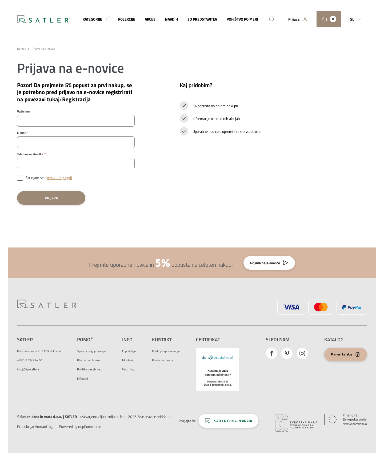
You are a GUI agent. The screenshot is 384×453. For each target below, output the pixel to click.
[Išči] (271, 19)
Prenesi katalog (341, 354)
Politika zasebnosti (89, 369)
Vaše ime (23, 111)
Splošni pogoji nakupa (91, 351)
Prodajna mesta (162, 360)
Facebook (271, 353)
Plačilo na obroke (88, 360)
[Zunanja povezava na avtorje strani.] (44, 426)
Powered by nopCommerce (80, 426)
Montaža (128, 360)
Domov (21, 49)
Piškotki (82, 378)
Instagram (302, 353)
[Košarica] (329, 19)
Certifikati (128, 369)
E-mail (21, 132)
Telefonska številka (30, 154)
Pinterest (287, 353)
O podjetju (129, 351)
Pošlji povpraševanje (166, 351)
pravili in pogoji (59, 177)
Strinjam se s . (49, 177)
